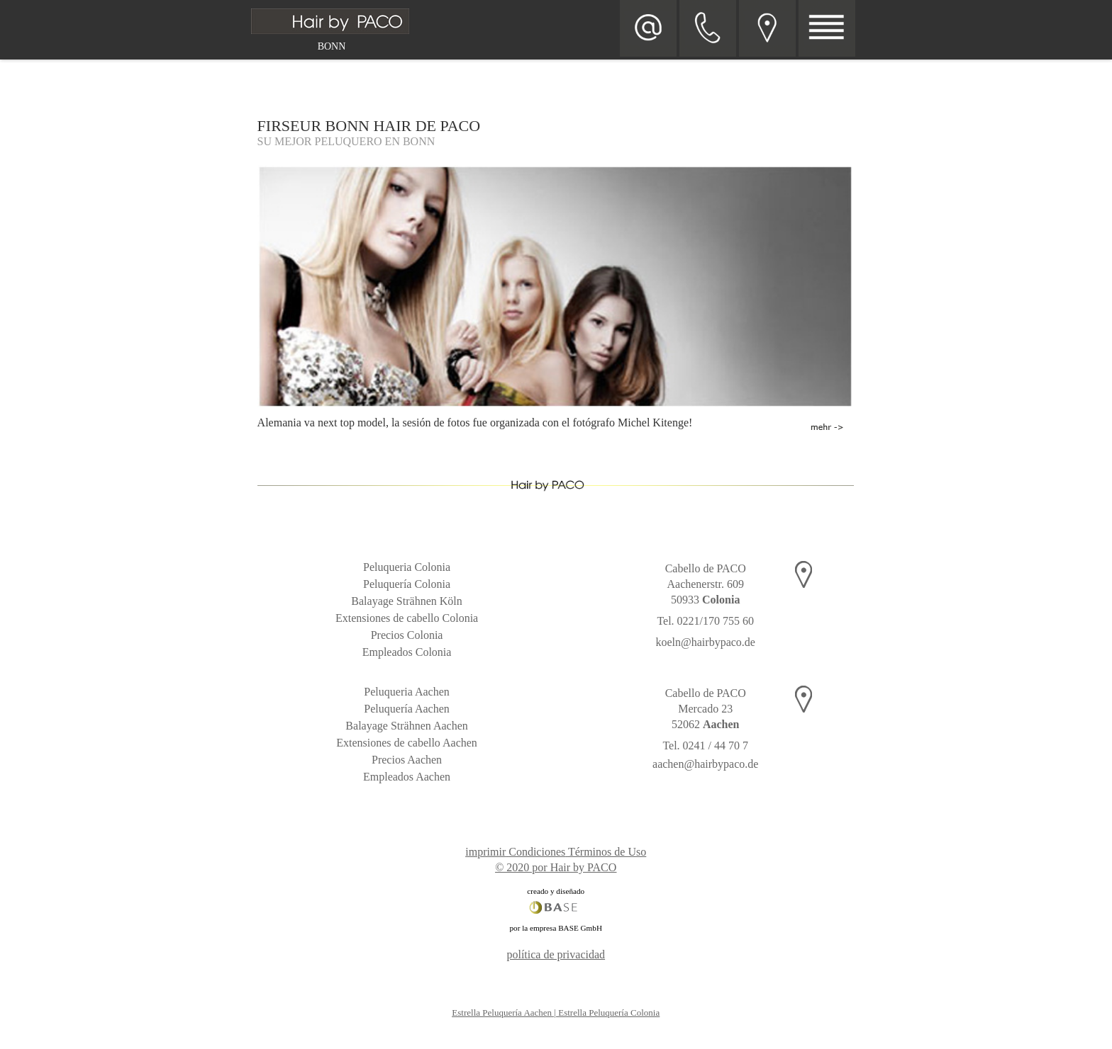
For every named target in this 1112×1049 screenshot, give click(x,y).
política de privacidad (555, 954)
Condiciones (536, 852)
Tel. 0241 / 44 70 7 (705, 745)
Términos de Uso (607, 852)
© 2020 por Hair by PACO (555, 867)
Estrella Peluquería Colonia (609, 1012)
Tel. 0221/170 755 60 (705, 621)
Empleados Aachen (406, 777)
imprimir (485, 852)
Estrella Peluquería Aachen (502, 1012)
